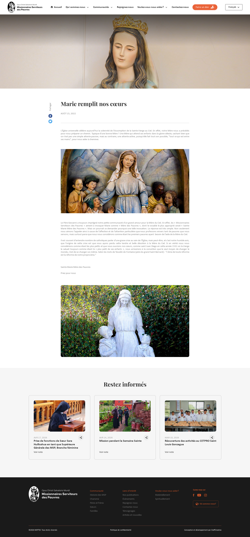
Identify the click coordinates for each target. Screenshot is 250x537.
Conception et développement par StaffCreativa (202, 530)
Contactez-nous (180, 7)
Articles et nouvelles (132, 515)
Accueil (58, 7)
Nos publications (131, 495)
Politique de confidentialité (120, 530)
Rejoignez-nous (125, 7)
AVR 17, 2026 (40, 438)
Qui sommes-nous (75, 7)
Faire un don (205, 7)
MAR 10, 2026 (172, 438)
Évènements (128, 499)
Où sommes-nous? (208, 504)
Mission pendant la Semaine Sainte (120, 441)
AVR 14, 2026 (106, 438)
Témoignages (129, 511)
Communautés (101, 7)
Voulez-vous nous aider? (150, 7)
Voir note (38, 452)
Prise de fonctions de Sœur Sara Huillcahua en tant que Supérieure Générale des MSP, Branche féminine (56, 443)
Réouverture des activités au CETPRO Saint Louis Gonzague (190, 443)
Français (232, 7)
